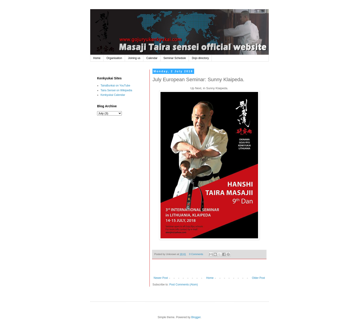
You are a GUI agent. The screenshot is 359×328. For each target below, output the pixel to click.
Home (97, 58)
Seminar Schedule (174, 58)
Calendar (152, 58)
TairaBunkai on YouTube (115, 85)
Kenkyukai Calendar (113, 95)
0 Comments (196, 254)
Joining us (134, 58)
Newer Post (161, 278)
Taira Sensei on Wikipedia (116, 90)
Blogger (196, 317)
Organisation (114, 58)
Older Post (258, 278)
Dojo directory (200, 58)
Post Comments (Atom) (183, 284)
